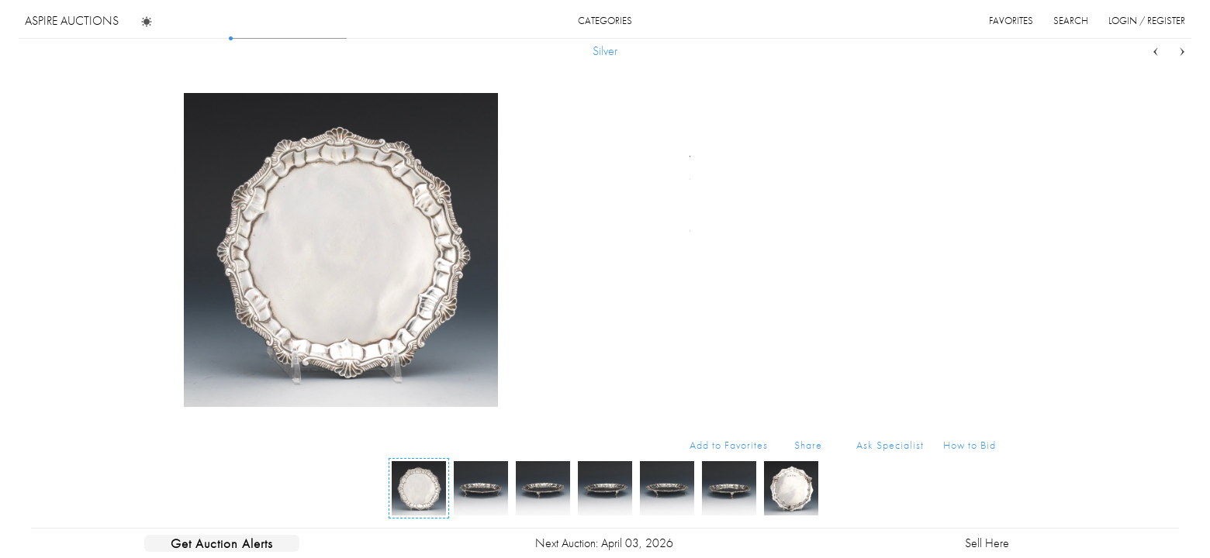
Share (808, 445)
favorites (1011, 20)
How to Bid (969, 445)
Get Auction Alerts (222, 543)
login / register (1146, 20)
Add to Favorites (729, 445)
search (1070, 20)
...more (984, 176)
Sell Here (987, 543)
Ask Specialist (890, 445)
